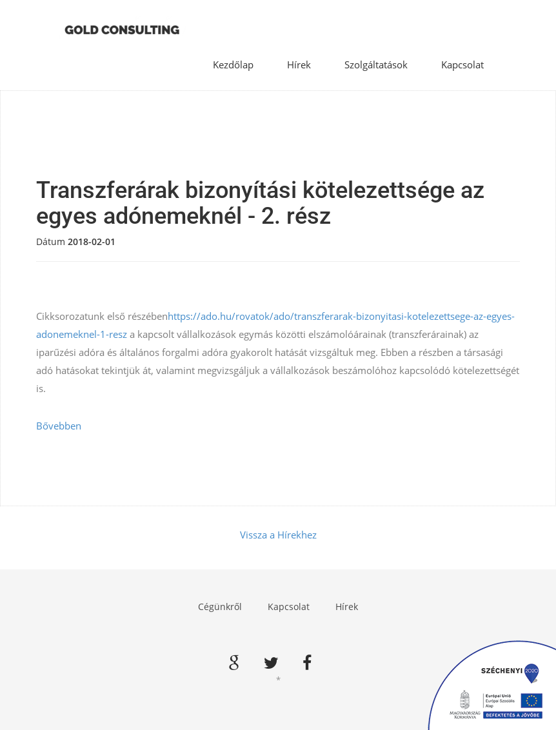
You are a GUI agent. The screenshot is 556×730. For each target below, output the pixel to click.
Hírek (299, 64)
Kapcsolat (462, 64)
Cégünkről (220, 606)
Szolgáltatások (376, 64)
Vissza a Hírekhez (278, 534)
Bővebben (58, 425)
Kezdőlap (233, 64)
